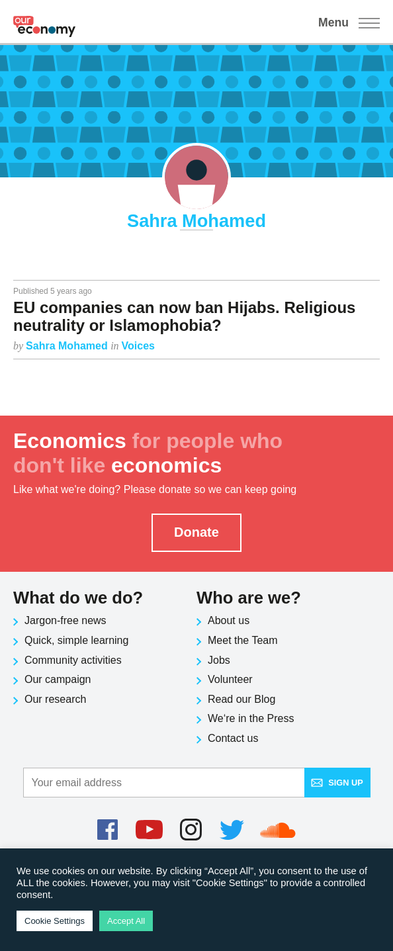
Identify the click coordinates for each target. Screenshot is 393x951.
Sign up (337, 783)
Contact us (233, 738)
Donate (196, 532)
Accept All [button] (126, 921)
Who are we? (248, 597)
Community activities (73, 660)
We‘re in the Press (251, 718)
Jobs (219, 660)
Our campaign (57, 679)
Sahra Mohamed (68, 345)
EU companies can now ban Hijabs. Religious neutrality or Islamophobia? (184, 316)
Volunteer (230, 679)
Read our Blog (241, 699)
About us (228, 620)
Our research (55, 699)
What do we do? (78, 597)
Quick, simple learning (76, 640)
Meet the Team (243, 640)
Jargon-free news (65, 620)
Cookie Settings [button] (54, 921)
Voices (138, 345)
